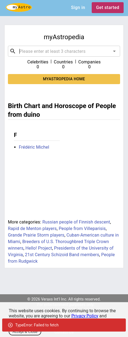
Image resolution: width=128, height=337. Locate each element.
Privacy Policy (84, 315)
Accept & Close (25, 332)
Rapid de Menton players (32, 228)
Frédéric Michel (34, 147)
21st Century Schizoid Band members (62, 254)
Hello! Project (38, 248)
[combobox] (64, 51)
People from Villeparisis (82, 228)
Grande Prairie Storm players (36, 235)
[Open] (114, 51)
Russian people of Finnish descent (76, 222)
